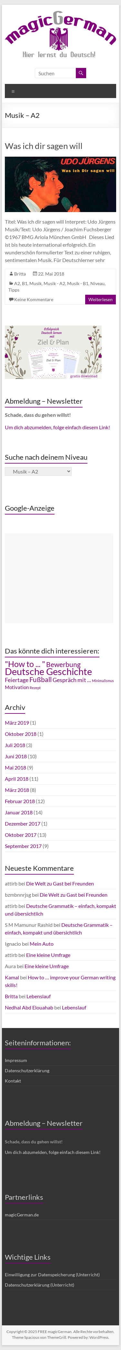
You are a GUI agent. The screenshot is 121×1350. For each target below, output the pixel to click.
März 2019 (17, 723)
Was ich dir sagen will (44, 146)
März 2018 (17, 790)
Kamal (12, 977)
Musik (35, 283)
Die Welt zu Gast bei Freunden (60, 883)
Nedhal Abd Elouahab (29, 1007)
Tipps (13, 289)
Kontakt (13, 1080)
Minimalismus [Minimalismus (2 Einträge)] (103, 681)
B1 (24, 283)
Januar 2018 (19, 812)
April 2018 (16, 779)
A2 (17, 283)
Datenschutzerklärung (27, 1070)
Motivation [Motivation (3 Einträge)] (17, 687)
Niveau (97, 283)
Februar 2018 (20, 801)
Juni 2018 (16, 756)
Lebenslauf (38, 996)
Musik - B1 (77, 283)
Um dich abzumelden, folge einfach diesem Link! (57, 427)
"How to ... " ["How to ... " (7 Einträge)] (25, 664)
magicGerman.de (22, 1214)
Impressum (16, 1060)
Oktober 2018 (20, 734)
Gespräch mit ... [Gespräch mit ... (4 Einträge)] (72, 679)
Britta (20, 273)
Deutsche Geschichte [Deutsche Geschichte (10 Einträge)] (48, 671)
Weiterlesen (100, 299)
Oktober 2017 (20, 835)
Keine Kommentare (33, 299)
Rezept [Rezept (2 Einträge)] (35, 688)
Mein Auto (42, 944)
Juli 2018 (15, 745)
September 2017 (23, 846)
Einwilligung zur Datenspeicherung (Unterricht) (52, 1274)
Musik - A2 (54, 283)
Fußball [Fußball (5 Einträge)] (40, 679)
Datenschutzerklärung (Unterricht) (39, 1285)
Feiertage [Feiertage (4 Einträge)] (16, 679)
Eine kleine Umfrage (48, 955)
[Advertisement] (59, 578)
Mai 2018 (15, 767)
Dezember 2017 (22, 823)
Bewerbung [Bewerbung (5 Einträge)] (63, 664)
